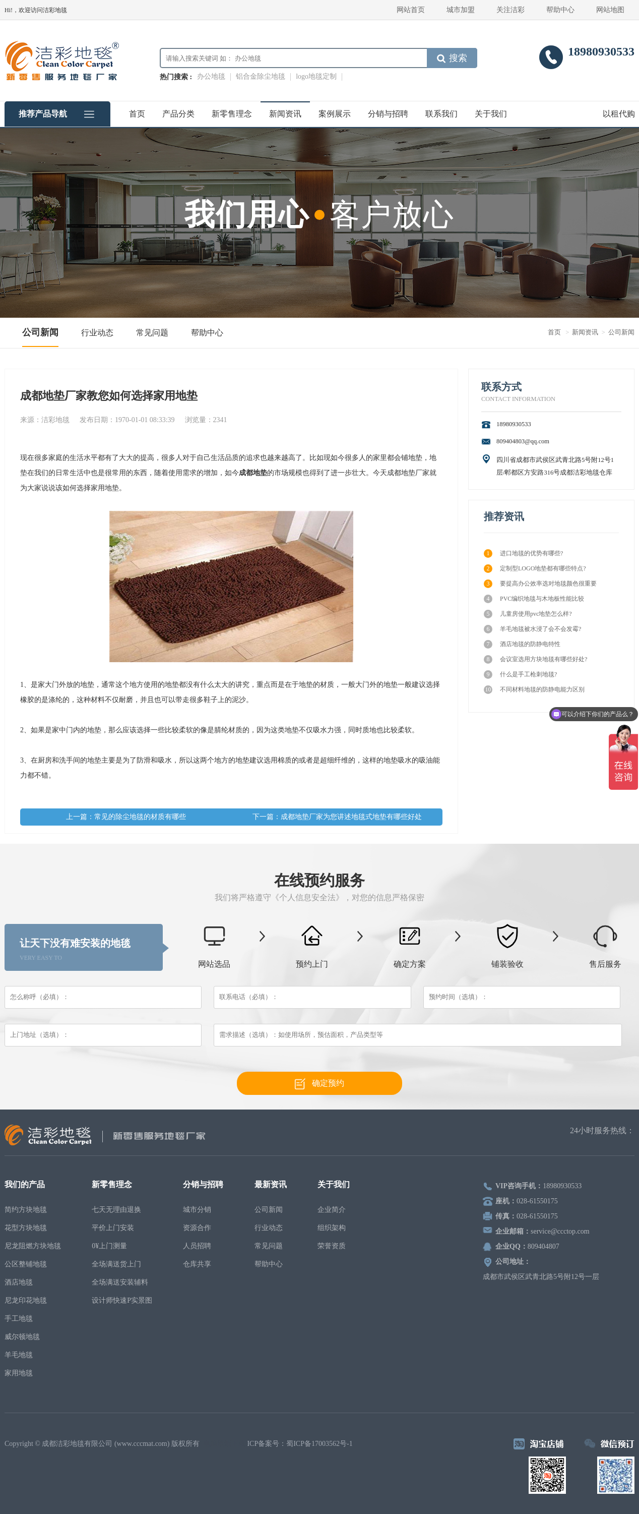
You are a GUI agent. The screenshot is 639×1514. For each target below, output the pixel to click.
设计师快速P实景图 (122, 1300)
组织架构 (331, 1228)
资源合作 (197, 1228)
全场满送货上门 (116, 1264)
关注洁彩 (510, 10)
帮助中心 (560, 10)
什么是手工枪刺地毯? (520, 674)
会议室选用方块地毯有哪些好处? (535, 659)
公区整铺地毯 (26, 1264)
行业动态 (97, 332)
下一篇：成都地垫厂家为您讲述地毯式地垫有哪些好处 (337, 817)
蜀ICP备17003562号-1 (319, 1443)
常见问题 (152, 332)
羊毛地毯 (19, 1355)
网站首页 (411, 10)
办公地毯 (211, 76)
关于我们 (491, 113)
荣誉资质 (331, 1246)
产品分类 (178, 113)
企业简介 (331, 1209)
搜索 (452, 58)
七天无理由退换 (116, 1209)
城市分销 (197, 1209)
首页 (137, 113)
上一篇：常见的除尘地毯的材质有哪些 (126, 817)
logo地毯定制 (316, 76)
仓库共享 (197, 1264)
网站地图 (610, 10)
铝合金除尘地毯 (260, 76)
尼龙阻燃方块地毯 (33, 1246)
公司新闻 (40, 332)
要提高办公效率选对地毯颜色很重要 (540, 583)
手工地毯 (19, 1318)
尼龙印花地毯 (26, 1300)
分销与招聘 (388, 113)
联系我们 (441, 113)
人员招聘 (197, 1246)
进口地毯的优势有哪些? (523, 553)
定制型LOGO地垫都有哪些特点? (535, 568)
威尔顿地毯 (22, 1337)
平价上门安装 (113, 1228)
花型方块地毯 (26, 1228)
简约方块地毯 (26, 1209)
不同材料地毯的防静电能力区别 (534, 689)
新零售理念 (232, 113)
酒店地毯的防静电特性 (522, 644)
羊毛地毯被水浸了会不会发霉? (532, 629)
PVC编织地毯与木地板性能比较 (534, 599)
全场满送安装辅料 (120, 1282)
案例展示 (334, 113)
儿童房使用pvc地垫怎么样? (528, 614)
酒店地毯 (19, 1282)
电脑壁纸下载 (224, 1443)
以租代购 (619, 113)
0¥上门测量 (109, 1246)
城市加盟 (460, 10)
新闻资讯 (285, 113)
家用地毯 (19, 1373)
